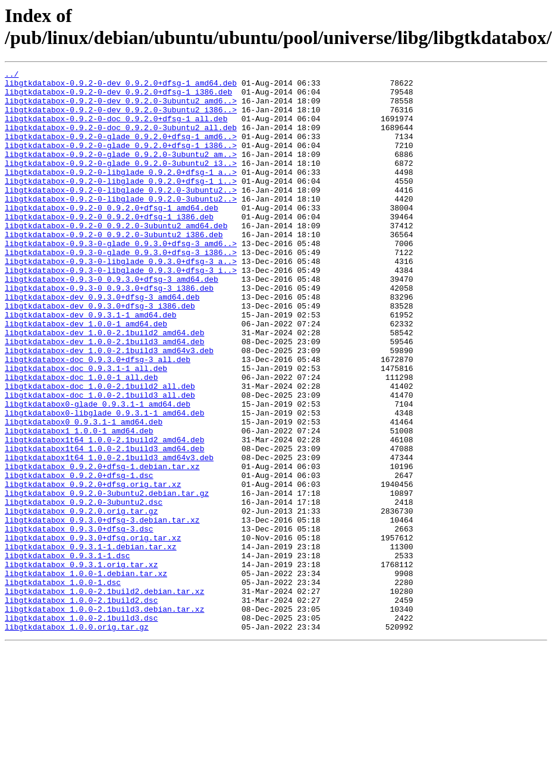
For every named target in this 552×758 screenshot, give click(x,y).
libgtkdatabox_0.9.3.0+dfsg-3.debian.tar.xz (102, 610)
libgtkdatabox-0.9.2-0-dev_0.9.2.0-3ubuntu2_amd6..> (121, 107)
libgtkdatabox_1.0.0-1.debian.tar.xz (86, 674)
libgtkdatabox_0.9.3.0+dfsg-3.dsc (79, 621)
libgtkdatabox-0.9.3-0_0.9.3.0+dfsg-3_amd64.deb (111, 321)
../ (11, 75)
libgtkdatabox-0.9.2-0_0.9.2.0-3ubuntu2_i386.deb (114, 268)
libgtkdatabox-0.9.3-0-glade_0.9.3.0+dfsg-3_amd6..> (121, 278)
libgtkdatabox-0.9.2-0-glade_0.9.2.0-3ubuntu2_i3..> (121, 182)
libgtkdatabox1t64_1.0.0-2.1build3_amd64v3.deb (109, 535)
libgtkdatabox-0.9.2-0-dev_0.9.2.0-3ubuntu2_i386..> (121, 118)
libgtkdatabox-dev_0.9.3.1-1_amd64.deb (91, 364)
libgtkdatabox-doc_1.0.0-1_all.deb (81, 439)
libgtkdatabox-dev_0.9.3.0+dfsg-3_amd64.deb (102, 343)
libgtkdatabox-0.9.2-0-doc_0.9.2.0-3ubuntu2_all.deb (121, 139)
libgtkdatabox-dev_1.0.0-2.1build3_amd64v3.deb (109, 407)
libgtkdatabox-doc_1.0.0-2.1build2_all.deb (100, 450)
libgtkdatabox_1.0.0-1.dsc (63, 685)
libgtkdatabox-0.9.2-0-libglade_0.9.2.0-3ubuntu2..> (121, 214)
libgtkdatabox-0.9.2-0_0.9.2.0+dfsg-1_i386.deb (109, 246)
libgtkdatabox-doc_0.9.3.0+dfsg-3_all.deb (97, 418)
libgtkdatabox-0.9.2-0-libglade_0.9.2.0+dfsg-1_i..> (121, 204)
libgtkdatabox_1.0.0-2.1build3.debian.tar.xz (104, 717)
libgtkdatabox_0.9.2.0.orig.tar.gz (81, 600)
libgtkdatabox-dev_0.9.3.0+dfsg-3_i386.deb (100, 353)
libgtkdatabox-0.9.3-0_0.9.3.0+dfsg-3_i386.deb (109, 332)
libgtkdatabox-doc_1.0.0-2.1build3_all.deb (100, 460)
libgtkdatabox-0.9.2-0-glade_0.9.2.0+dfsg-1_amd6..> (121, 150)
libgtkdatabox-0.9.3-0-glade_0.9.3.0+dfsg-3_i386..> (121, 289)
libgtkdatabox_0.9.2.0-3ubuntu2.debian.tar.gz (107, 578)
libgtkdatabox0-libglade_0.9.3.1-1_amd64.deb (104, 482)
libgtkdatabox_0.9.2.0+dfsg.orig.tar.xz (93, 567)
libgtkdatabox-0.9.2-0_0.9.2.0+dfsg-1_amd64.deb (111, 236)
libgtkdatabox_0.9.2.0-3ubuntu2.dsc (83, 589)
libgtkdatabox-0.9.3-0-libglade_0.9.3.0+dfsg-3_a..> (121, 300)
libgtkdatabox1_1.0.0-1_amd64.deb (79, 503)
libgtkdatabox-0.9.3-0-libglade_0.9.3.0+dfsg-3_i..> (121, 311)
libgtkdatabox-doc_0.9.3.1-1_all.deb (86, 428)
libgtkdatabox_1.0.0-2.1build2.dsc (81, 707)
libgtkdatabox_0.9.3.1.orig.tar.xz (81, 664)
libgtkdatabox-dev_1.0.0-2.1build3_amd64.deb (104, 396)
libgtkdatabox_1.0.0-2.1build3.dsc (81, 728)
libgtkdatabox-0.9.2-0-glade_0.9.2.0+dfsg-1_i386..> (121, 161)
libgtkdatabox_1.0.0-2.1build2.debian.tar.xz (104, 696)
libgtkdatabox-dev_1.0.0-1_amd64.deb (86, 375)
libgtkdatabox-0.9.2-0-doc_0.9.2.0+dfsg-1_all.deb (116, 129)
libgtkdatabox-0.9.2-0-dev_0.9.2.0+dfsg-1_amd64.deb (121, 86)
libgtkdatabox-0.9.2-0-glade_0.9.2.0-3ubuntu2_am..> (121, 171)
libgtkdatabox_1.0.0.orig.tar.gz (77, 739)
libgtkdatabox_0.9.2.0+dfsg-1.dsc (79, 557)
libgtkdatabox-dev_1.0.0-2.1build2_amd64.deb (104, 385)
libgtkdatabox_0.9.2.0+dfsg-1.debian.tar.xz (102, 546)
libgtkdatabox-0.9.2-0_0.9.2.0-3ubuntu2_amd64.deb (116, 257)
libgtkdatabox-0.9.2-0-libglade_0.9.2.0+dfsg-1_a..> (121, 193)
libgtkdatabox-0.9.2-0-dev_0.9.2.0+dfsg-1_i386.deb (118, 97)
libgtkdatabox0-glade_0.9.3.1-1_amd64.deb (97, 471)
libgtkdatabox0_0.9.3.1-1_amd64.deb (83, 492)
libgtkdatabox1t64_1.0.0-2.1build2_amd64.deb (104, 514)
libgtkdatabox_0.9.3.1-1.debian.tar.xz (91, 642)
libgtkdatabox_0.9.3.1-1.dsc (67, 653)
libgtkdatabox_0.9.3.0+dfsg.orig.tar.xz (93, 632)
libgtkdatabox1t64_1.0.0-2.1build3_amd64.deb (104, 525)
